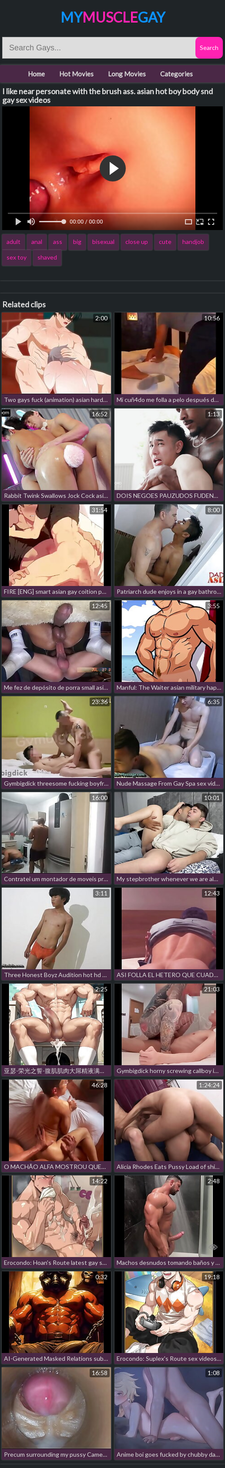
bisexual (103, 241)
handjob (193, 241)
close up (136, 241)
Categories (176, 74)
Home (36, 74)
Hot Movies (76, 74)
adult (13, 241)
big (77, 241)
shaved (47, 257)
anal (36, 241)
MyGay (112, 17)
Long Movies (127, 74)
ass (57, 241)
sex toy (17, 257)
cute (165, 241)
